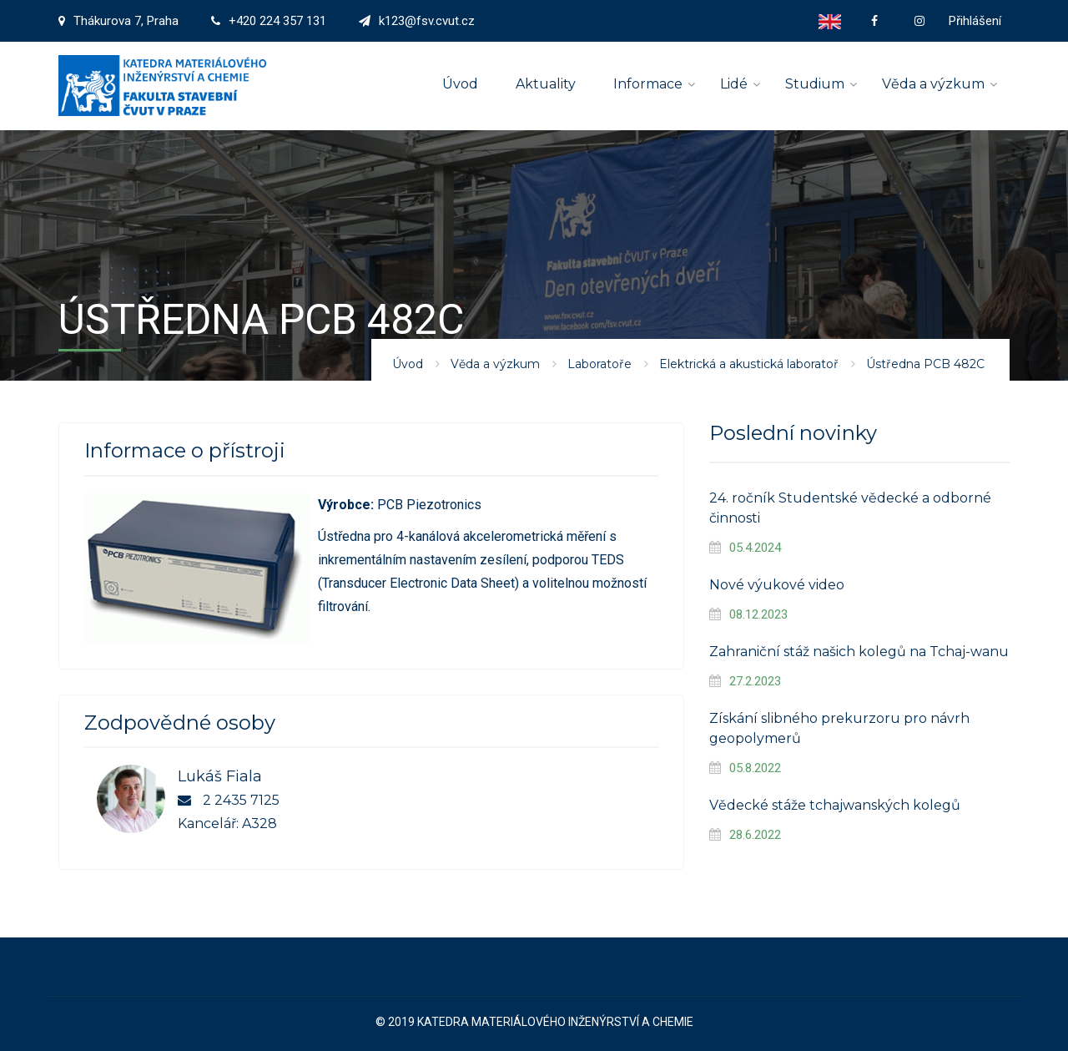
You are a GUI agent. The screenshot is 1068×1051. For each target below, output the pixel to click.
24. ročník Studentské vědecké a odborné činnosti (850, 508)
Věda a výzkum (933, 84)
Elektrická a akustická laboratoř (749, 363)
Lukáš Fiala (220, 776)
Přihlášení (975, 20)
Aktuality (546, 84)
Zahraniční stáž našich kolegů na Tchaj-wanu (859, 651)
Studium (814, 84)
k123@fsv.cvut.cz (427, 20)
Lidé (734, 84)
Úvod (460, 84)
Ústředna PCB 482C (925, 363)
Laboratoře (599, 363)
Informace (648, 84)
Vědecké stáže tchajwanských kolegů (834, 805)
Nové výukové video (776, 585)
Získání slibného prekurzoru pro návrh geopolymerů (839, 728)
